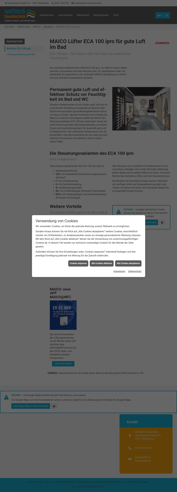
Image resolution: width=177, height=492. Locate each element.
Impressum (119, 260)
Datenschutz (134, 260)
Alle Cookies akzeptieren (128, 253)
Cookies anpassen (78, 253)
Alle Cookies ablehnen (101, 253)
